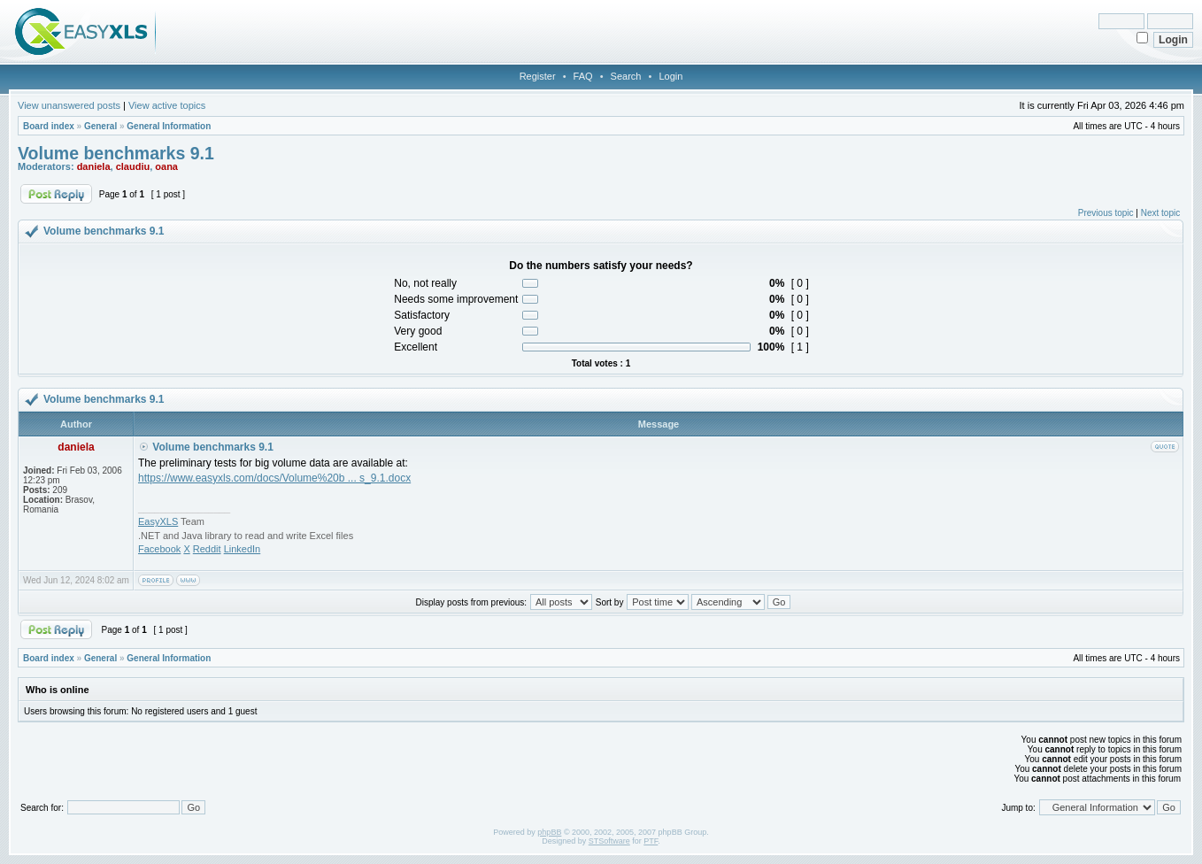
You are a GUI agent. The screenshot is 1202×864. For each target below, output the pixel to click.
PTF (650, 841)
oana (166, 166)
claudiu (133, 166)
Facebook (159, 549)
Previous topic (1106, 213)
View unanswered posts (69, 105)
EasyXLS (158, 521)
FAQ (583, 76)
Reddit (207, 549)
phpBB (549, 832)
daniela (94, 166)
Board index (48, 126)
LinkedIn (242, 549)
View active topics (166, 105)
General (100, 126)
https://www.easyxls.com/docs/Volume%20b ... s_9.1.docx (274, 478)
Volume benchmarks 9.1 (116, 153)
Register (538, 76)
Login (670, 76)
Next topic (1160, 213)
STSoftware (609, 841)
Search (626, 76)
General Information (169, 126)
